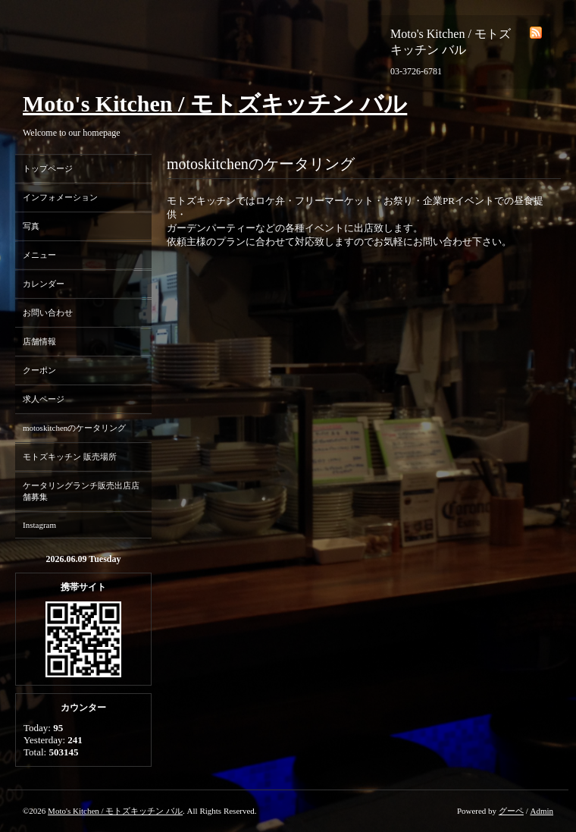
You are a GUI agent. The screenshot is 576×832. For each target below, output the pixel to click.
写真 (31, 226)
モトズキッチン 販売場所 (70, 456)
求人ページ (43, 398)
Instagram (39, 524)
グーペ (511, 810)
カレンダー (43, 283)
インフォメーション (60, 197)
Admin (541, 810)
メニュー (39, 254)
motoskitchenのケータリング (74, 427)
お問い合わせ (48, 312)
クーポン (39, 370)
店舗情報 (39, 341)
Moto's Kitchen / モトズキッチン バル (215, 103)
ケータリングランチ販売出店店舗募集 (81, 491)
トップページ (48, 168)
